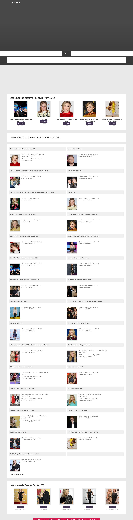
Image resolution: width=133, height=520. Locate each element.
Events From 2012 (53, 137)
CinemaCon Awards (16, 323)
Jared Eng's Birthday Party (18, 301)
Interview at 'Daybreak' (75, 366)
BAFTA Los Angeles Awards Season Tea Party (82, 214)
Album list (41, 60)
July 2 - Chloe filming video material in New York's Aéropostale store (32, 192)
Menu (67, 53)
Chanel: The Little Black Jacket (78, 410)
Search (104, 60)
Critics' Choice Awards (75, 170)
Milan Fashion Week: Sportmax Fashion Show (24, 279)
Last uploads (51, 60)
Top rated (85, 60)
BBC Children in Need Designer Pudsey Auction (83, 431)
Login (33, 60)
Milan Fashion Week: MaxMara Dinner (80, 279)
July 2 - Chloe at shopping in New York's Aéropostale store (29, 170)
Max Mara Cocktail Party (75, 388)
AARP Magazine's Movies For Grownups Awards (83, 236)
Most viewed (75, 60)
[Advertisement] (66, 78)
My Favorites (95, 60)
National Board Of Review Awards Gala (22, 149)
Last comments (63, 60)
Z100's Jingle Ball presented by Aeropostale (24, 453)
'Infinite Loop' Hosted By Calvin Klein (22, 388)
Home (28, 60)
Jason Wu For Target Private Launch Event (24, 236)
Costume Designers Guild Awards (78, 257)
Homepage (94, 519)
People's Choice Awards (75, 149)
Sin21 (73, 519)
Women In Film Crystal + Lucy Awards (22, 410)
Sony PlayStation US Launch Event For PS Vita (25, 257)
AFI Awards (71, 192)
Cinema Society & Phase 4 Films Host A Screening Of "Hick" (29, 344)
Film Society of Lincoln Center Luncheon (23, 214)
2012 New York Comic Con (18, 431)
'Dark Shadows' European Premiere (21, 366)
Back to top (82, 519)
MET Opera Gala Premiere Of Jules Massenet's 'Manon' (85, 301)
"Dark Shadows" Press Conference (79, 323)
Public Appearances (30, 137)
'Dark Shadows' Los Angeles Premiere (80, 344)
